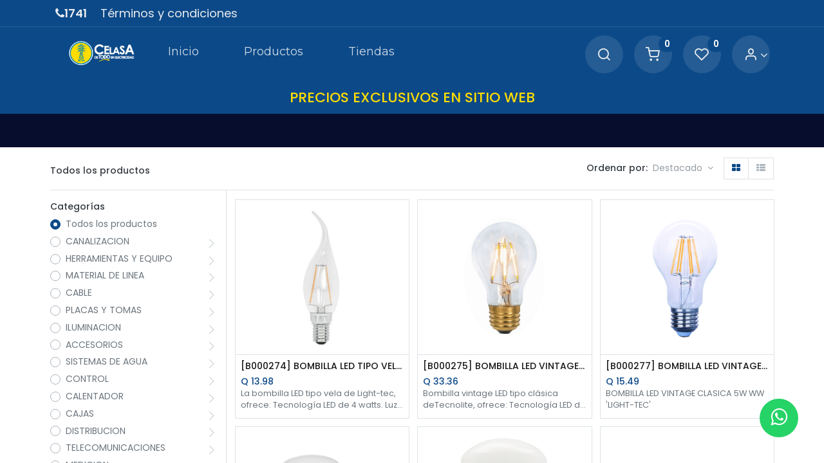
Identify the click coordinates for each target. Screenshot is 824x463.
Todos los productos (111, 224)
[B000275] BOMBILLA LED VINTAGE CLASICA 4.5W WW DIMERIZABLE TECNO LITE (504, 366)
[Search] (604, 55)
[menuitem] (183, 54)
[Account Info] (756, 55)
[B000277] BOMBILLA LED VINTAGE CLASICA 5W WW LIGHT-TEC (687, 366)
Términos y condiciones (169, 13)
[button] (683, 168)
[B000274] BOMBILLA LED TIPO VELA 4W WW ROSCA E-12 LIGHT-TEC (322, 366)
